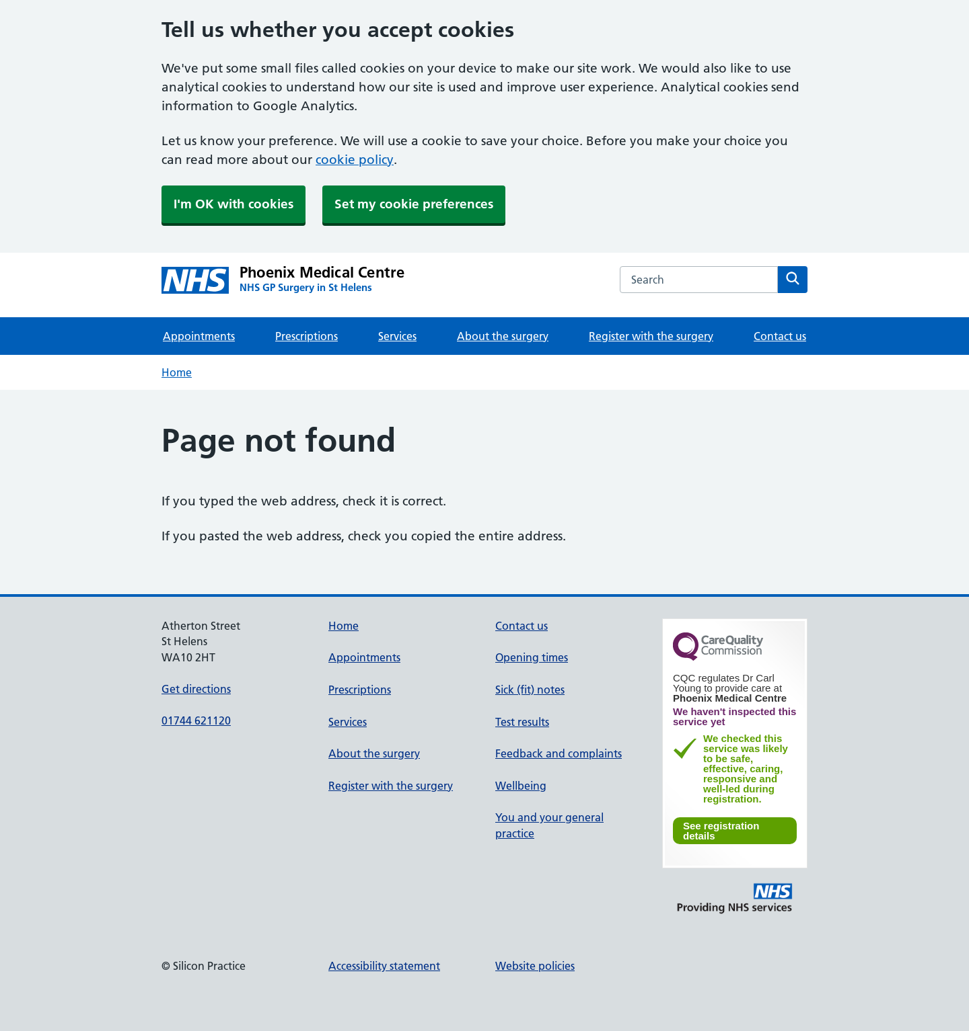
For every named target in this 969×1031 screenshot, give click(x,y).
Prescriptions (306, 336)
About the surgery (502, 336)
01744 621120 (196, 720)
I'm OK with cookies (233, 204)
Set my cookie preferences (413, 204)
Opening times (531, 657)
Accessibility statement (384, 966)
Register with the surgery (651, 336)
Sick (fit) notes (530, 689)
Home (177, 372)
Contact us (780, 336)
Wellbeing (520, 785)
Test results (522, 722)
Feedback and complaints (558, 753)
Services (397, 336)
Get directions (196, 689)
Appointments (199, 336)
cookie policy (355, 159)
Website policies (535, 966)
